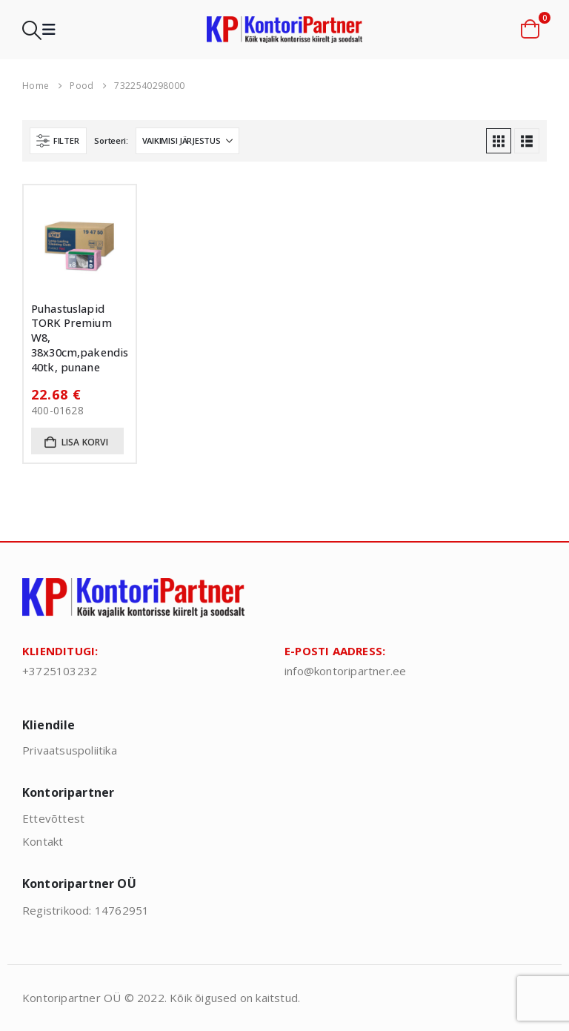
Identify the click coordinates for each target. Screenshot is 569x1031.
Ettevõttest (53, 818)
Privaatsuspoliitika (69, 750)
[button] (31, 30)
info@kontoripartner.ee (345, 670)
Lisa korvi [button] (84, 442)
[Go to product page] (79, 241)
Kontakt (42, 841)
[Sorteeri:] (187, 140)
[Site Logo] (284, 30)
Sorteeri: (111, 140)
